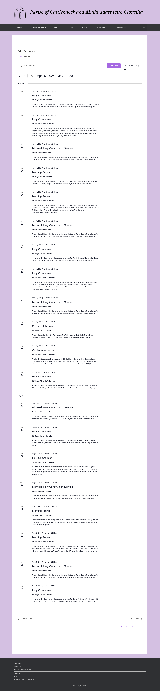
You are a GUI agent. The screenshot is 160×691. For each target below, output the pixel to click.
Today (31, 76)
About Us (17, 666)
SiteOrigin (83, 686)
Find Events (114, 66)
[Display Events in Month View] (131, 66)
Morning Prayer (41, 172)
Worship (85, 27)
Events (20, 57)
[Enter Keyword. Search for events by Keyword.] (62, 66)
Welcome (20, 27)
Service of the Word (43, 326)
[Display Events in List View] (125, 66)
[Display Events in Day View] (137, 66)
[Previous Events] (19, 75)
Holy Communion (42, 95)
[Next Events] (24, 75)
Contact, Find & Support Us (24, 680)
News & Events (102, 27)
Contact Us (121, 27)
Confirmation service (44, 350)
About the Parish (39, 27)
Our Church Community (63, 27)
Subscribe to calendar (129, 627)
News (16, 676)
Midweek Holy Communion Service (52, 148)
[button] (144, 27)
